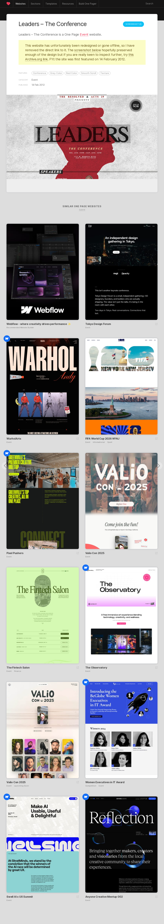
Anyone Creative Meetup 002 (104, 896)
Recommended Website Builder (20, 327)
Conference (39, 73)
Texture (104, 73)
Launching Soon (21, 786)
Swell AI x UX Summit (20, 896)
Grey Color (56, 73)
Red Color (71, 73)
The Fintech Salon (18, 667)
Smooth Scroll (88, 73)
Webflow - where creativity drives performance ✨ (39, 324)
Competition (90, 786)
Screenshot (133, 24)
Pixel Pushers (15, 553)
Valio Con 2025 (94, 553)
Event (84, 34)
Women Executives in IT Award (104, 782)
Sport (109, 442)
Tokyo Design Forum (98, 324)
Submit (82, 209)
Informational (99, 442)
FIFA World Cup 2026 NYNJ (102, 438)
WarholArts (14, 438)
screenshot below (87, 50)
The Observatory (96, 667)
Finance (17, 671)
